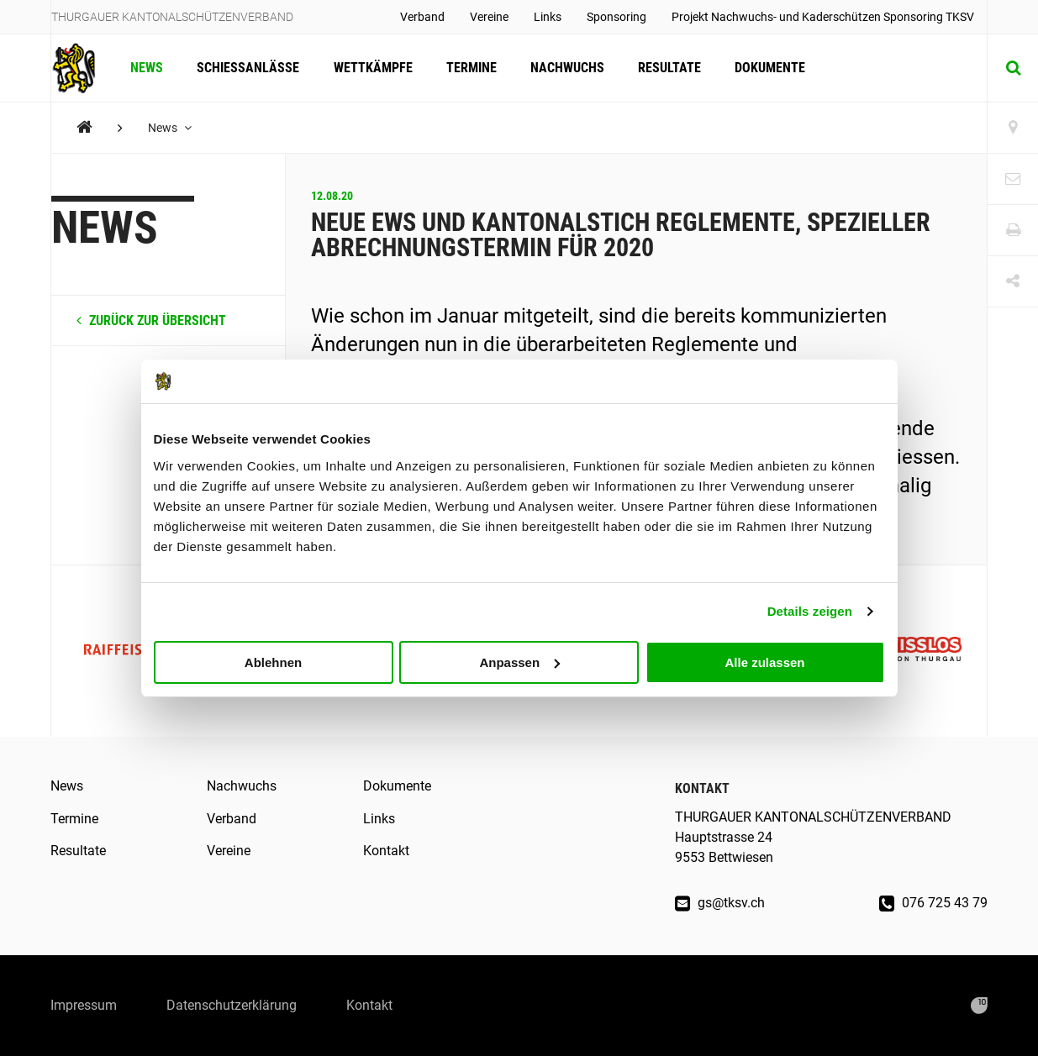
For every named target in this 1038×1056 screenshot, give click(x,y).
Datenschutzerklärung (232, 1005)
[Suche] (1013, 68)
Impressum (83, 1005)
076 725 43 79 (933, 903)
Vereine (489, 17)
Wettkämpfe (372, 68)
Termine (470, 68)
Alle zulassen (764, 661)
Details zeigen (809, 611)
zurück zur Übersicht (151, 320)
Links (547, 17)
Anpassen (519, 661)
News (146, 68)
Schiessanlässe (248, 68)
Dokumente (769, 68)
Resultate (668, 68)
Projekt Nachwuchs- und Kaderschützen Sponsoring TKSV (823, 17)
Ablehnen (273, 661)
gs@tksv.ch (720, 903)
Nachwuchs (566, 68)
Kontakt (386, 851)
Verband (422, 17)
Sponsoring (616, 17)
